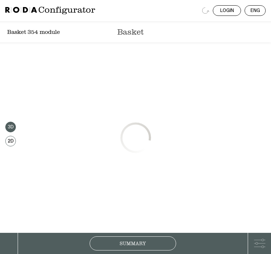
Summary (133, 243)
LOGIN (227, 10)
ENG (255, 10)
